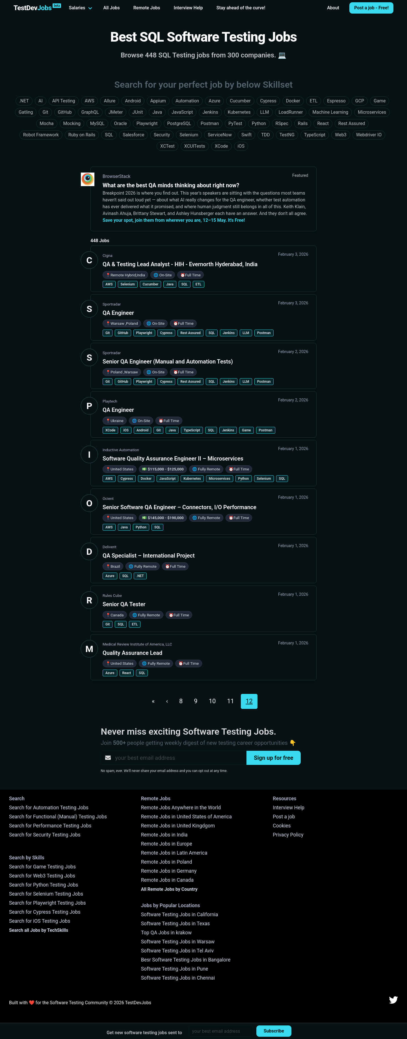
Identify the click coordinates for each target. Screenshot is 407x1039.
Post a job (284, 816)
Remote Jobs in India (164, 835)
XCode (110, 430)
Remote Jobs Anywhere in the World (181, 807)
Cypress (166, 333)
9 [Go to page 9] (195, 701)
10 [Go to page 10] (212, 701)
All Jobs (111, 7)
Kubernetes (192, 479)
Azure (109, 576)
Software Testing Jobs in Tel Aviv (177, 951)
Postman (264, 333)
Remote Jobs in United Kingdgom (178, 826)
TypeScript (192, 430)
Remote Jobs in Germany (169, 871)
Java (169, 284)
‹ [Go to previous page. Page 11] (167, 701)
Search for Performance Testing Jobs (50, 826)
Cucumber (150, 284)
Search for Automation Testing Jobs (48, 807)
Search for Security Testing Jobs (45, 835)
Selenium (128, 284)
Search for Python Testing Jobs (43, 885)
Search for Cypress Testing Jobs (45, 912)
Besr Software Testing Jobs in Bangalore (186, 960)
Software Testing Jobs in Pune (174, 969)
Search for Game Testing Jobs (42, 867)
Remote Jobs (146, 7)
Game (246, 430)
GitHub (123, 333)
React (126, 673)
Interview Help (188, 7)
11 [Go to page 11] (230, 701)
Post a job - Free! (371, 7)
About (333, 7)
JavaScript (167, 479)
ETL (199, 284)
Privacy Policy (288, 835)
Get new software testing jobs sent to (144, 1032)
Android (142, 430)
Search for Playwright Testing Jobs (47, 903)
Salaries (77, 7)
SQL (184, 284)
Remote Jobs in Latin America (174, 853)
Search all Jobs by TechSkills (38, 930)
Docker (146, 479)
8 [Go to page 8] (181, 701)
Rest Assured (190, 333)
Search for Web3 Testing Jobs (42, 876)
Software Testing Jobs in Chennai (178, 978)
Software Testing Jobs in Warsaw (178, 942)
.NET (140, 576)
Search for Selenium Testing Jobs (46, 894)
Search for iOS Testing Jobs (39, 921)
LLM (246, 333)
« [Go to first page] (153, 701)
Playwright (144, 333)
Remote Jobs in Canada (167, 880)
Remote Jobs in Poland (166, 862)
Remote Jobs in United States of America (186, 816)
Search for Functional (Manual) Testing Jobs (58, 816)
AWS (109, 284)
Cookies (282, 826)
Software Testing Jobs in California (179, 914)
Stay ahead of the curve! (241, 7)
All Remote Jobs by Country (169, 889)
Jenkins (229, 333)
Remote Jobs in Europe (166, 844)
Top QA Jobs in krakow (166, 932)
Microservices (219, 479)
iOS (126, 430)
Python (243, 479)
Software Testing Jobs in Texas (175, 923)
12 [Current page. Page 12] (249, 701)
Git (107, 333)
